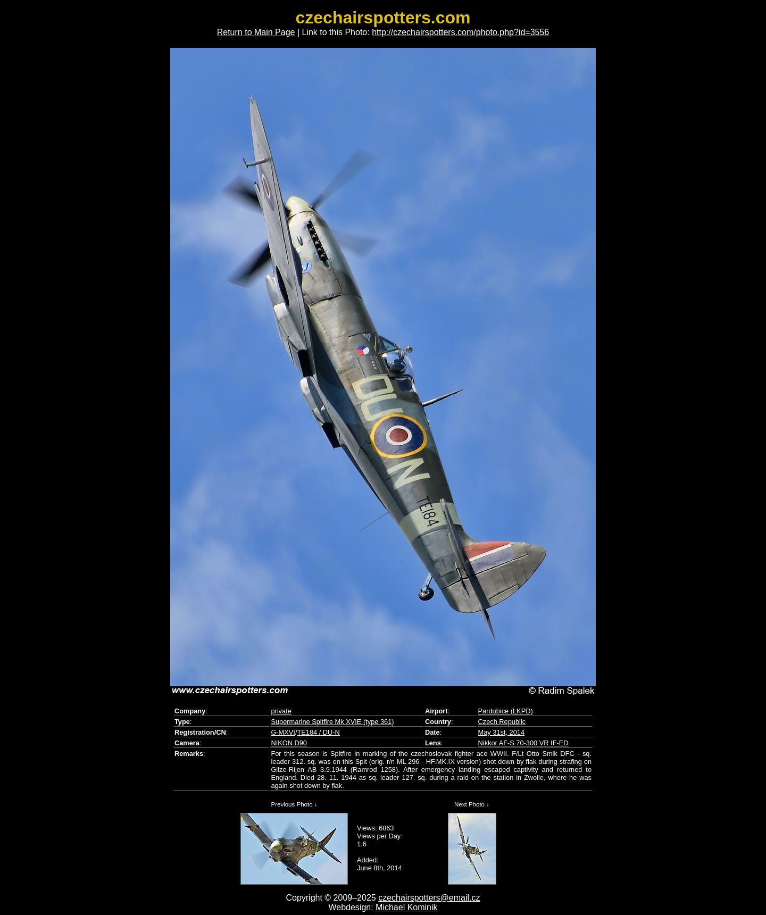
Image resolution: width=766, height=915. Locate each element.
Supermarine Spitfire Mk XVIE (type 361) (332, 722)
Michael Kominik (406, 907)
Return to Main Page (256, 32)
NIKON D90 (289, 743)
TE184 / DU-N (318, 732)
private (281, 711)
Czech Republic (502, 722)
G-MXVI (283, 732)
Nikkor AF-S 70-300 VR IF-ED (523, 743)
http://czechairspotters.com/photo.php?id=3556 (460, 32)
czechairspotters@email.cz (429, 897)
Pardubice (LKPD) (505, 711)
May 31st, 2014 (501, 732)
